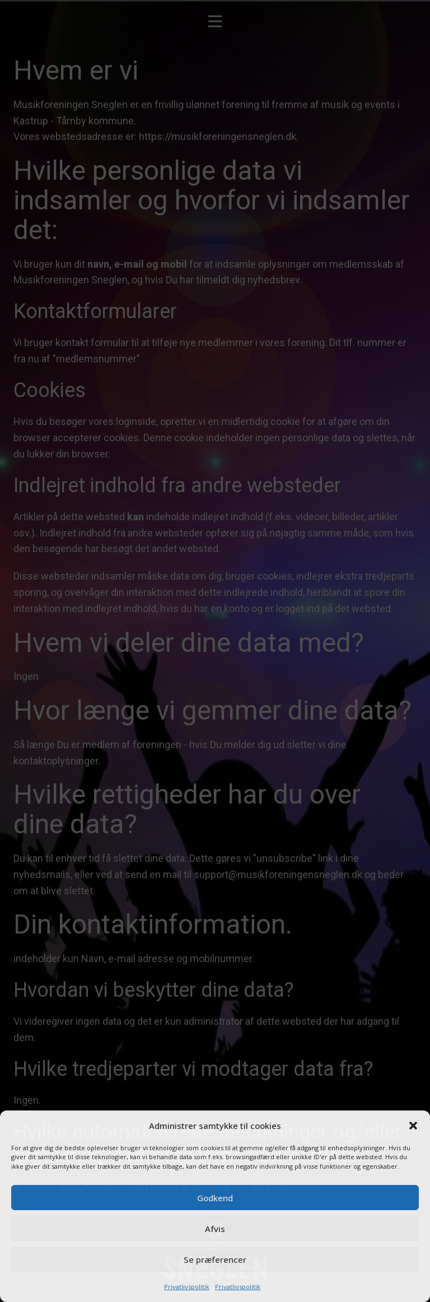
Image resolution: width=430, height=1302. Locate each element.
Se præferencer (215, 1259)
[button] (413, 1125)
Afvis (215, 1228)
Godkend (215, 1197)
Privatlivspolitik (186, 1286)
